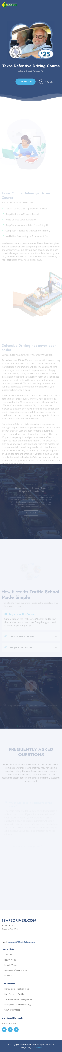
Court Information (12, 1010)
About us (8, 955)
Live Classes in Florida (14, 994)
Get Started (25, 86)
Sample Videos (10, 965)
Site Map (8, 976)
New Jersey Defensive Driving (17, 1005)
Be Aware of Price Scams (15, 970)
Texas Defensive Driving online (18, 999)
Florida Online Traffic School (16, 989)
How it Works (10, 960)
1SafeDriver (36, 1047)
